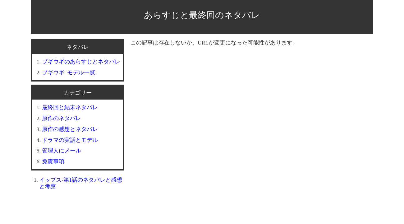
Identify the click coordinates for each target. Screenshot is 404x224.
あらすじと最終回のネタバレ (202, 15)
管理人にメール (61, 150)
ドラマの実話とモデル (70, 140)
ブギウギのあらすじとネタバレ (81, 61)
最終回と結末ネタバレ (70, 107)
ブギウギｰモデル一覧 (68, 72)
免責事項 (53, 161)
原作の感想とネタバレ (70, 129)
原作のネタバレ (61, 118)
